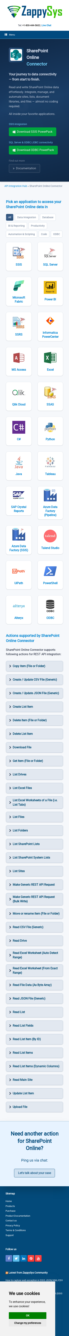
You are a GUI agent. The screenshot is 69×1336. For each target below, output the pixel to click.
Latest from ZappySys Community (28, 1272)
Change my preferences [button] (27, 1323)
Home (9, 1201)
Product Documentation (18, 1215)
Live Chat (46, 25)
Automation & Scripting (21, 234)
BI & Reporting (16, 225)
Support (10, 1235)
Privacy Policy (13, 1225)
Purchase (10, 1211)
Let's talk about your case (34, 1173)
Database (47, 217)
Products (10, 1206)
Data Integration (26, 217)
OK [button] (27, 1315)
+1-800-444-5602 (31, 25)
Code (44, 234)
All (9, 217)
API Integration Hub (16, 186)
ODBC (56, 234)
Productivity (38, 225)
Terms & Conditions (16, 1230)
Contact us (11, 1220)
